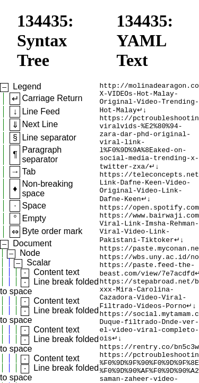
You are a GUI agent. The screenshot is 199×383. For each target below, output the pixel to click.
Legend (27, 86)
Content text (56, 272)
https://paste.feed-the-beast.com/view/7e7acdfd (147, 302)
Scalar (38, 262)
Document (32, 243)
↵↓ (142, 115)
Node (30, 252)
